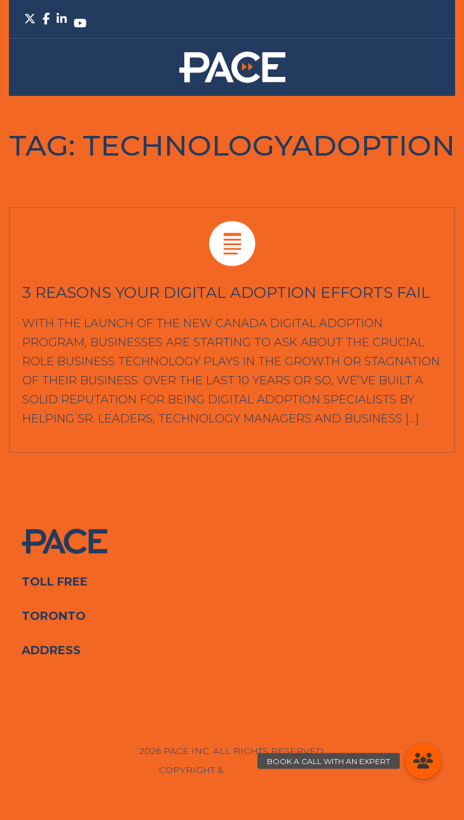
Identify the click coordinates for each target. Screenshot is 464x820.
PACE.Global (232, 67)
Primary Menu (432, 19)
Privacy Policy (266, 770)
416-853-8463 (123, 617)
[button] (423, 761)
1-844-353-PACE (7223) (150, 583)
